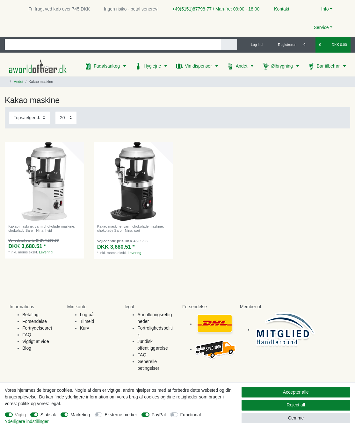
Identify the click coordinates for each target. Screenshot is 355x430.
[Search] (229, 44)
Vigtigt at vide (35, 341)
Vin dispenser (199, 66)
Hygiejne (153, 66)
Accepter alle (296, 392)
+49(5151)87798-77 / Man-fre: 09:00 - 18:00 (213, 8)
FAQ (26, 334)
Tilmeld (87, 321)
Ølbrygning (282, 66)
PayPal (159, 414)
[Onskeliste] (307, 45)
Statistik (48, 414)
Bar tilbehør (329, 66)
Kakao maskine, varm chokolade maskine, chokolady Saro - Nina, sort (130, 228)
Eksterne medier (121, 414)
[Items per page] (65, 118)
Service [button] (321, 27)
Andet (242, 66)
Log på (87, 314)
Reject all (296, 404)
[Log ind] (254, 45)
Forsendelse (34, 321)
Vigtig (20, 414)
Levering (46, 252)
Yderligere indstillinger (27, 421)
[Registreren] (283, 45)
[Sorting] (29, 118)
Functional (190, 414)
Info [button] (325, 8)
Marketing (80, 414)
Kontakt (278, 8)
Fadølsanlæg (107, 66)
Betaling (30, 314)
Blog (26, 348)
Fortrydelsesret (37, 328)
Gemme (296, 417)
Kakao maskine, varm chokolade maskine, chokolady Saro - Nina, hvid (41, 228)
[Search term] (113, 44)
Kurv (84, 328)
